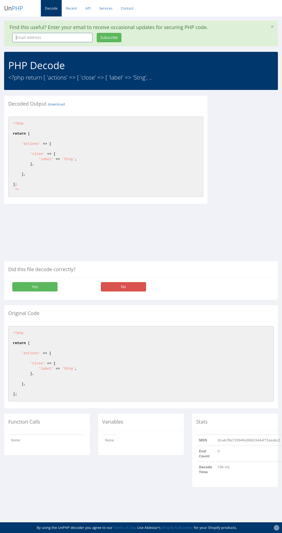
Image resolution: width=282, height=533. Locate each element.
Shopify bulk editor (177, 527)
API (88, 8)
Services (105, 8)
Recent (71, 8)
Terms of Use (124, 527)
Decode (51, 8)
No (123, 286)
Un (13, 8)
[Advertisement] (249, 178)
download (56, 104)
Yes (35, 286)
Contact (127, 8)
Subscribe (109, 37)
